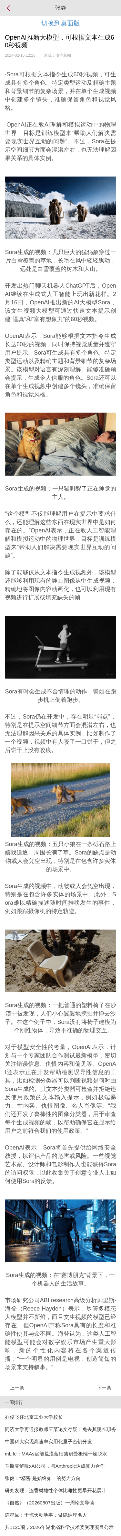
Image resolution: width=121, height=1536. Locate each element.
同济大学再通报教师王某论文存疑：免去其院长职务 (60, 1429)
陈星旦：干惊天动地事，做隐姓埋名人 (46, 1515)
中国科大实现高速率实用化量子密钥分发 (48, 1441)
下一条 (104, 1387)
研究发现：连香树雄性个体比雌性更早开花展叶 (55, 1490)
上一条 (17, 1387)
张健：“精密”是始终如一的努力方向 (43, 1478)
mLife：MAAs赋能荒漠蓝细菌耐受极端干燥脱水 (56, 1453)
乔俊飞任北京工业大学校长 (34, 1417)
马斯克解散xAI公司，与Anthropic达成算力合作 (55, 1466)
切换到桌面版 (60, 23)
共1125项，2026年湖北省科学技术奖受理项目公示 (59, 1527)
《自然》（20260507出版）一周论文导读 (49, 1502)
